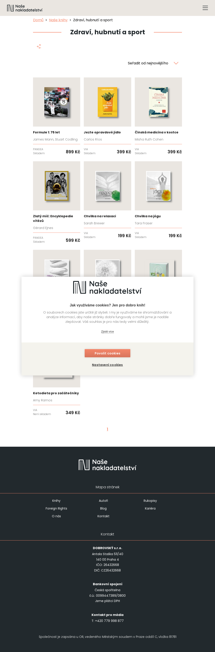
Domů (38, 20)
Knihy (56, 500)
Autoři (103, 500)
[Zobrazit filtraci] (38, 47)
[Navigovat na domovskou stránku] (25, 8)
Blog (103, 508)
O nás (56, 516)
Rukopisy (150, 500)
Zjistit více (107, 331)
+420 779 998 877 (109, 621)
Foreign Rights (56, 508)
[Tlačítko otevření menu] (205, 8)
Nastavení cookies (107, 365)
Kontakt (103, 516)
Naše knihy (58, 20)
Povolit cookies (107, 353)
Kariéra (150, 508)
